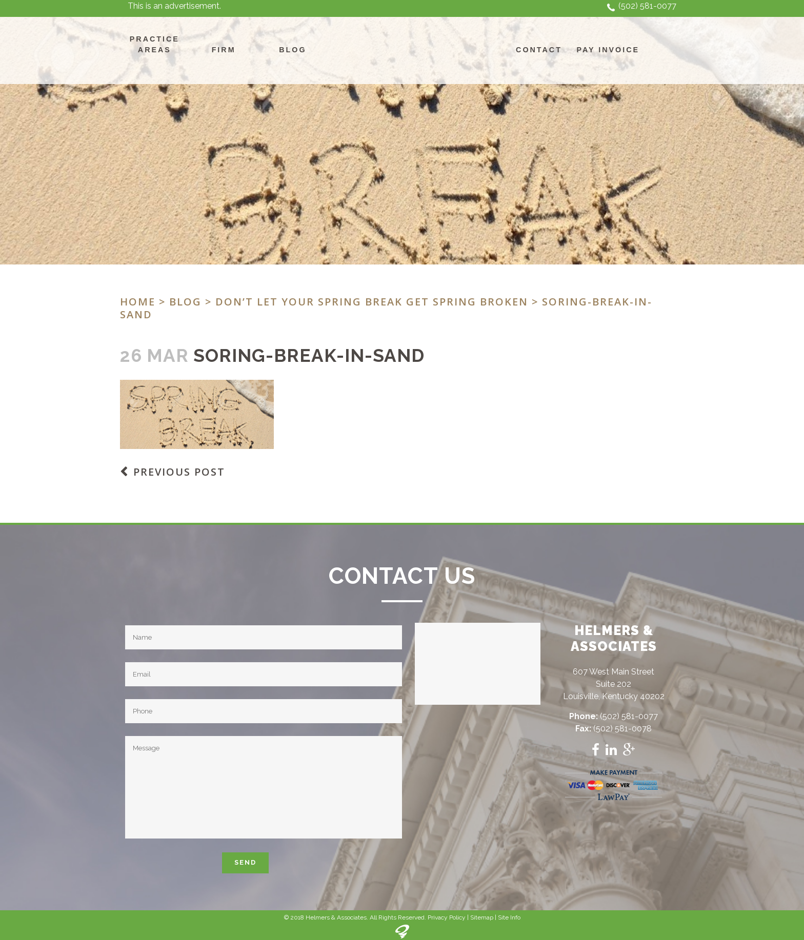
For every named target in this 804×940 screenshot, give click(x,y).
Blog (185, 302)
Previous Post (179, 472)
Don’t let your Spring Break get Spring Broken (371, 302)
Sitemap (481, 917)
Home (137, 302)
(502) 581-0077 (647, 6)
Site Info (509, 917)
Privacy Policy (447, 917)
